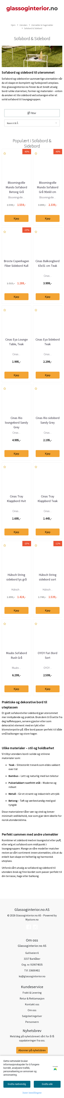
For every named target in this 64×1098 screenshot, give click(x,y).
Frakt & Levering (32, 992)
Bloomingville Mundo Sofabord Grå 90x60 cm (47, 187)
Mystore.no (32, 919)
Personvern (32, 1022)
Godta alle (47, 1084)
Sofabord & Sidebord (32, 28)
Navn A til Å (12, 123)
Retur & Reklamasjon (32, 998)
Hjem (13, 25)
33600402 (34, 970)
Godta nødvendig (17, 1084)
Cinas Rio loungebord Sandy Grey (16, 422)
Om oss (32, 1010)
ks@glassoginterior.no (32, 976)
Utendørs (22, 25)
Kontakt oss (32, 1004)
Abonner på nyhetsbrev (32, 1050)
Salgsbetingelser (32, 1016)
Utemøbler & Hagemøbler (41, 25)
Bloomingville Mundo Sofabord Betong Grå (16, 187)
